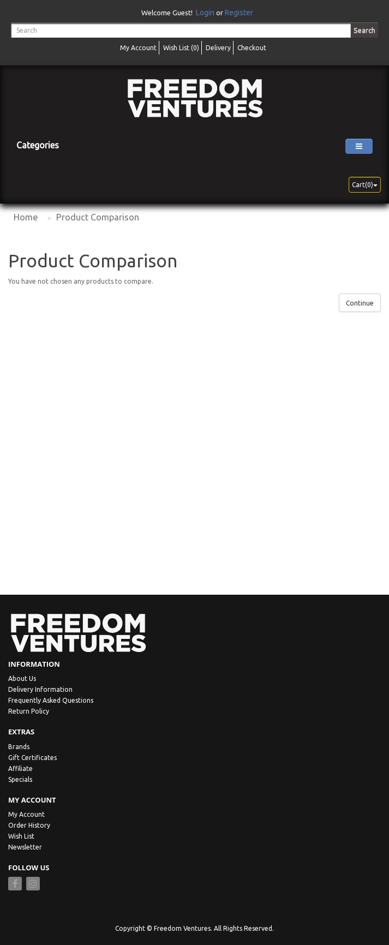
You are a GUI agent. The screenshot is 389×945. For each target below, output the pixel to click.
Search (364, 30)
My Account (26, 814)
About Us (22, 678)
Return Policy (28, 711)
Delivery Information (40, 689)
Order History (29, 825)
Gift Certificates (32, 757)
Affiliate (20, 768)
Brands (18, 746)
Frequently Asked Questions (50, 700)
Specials (20, 779)
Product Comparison (97, 217)
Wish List (21, 836)
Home (26, 217)
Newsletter (25, 847)
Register (239, 12)
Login (205, 12)
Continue (360, 303)
